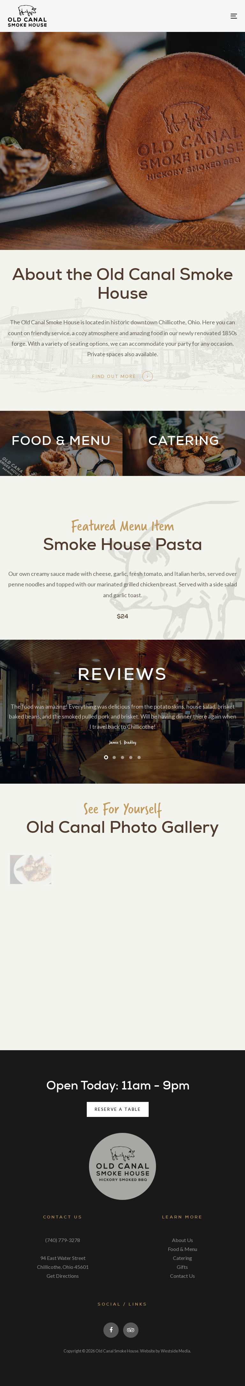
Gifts (182, 1267)
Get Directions (63, 1276)
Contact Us (182, 1276)
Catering (182, 1258)
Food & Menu (182, 1249)
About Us (182, 1240)
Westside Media (175, 1350)
